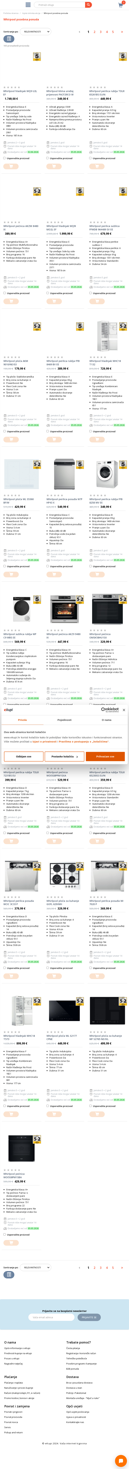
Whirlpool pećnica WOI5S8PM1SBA (14, 1175)
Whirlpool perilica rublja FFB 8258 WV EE (106, 501)
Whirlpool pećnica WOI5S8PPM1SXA (57, 774)
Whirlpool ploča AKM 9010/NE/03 (15, 362)
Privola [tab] (22, 719)
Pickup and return (13, 1432)
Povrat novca (11, 1422)
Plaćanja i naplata (13, 1382)
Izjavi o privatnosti (45, 741)
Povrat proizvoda (13, 1417)
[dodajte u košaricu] (11, 166)
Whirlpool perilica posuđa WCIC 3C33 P (18, 902)
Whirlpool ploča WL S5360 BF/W (18, 501)
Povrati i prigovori (13, 1411)
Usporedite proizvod (16, 158)
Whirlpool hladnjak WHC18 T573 (19, 1037)
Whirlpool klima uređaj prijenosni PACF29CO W (59, 92)
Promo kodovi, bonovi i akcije (19, 1398)
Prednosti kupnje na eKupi (18, 1353)
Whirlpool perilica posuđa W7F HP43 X (64, 501)
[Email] (51, 1317)
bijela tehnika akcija (31, 13)
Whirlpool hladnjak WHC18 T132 (105, 362)
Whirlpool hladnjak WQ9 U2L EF (20, 92)
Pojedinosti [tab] (65, 719)
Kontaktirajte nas (75, 1422)
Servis (7, 1427)
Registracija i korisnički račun (81, 1353)
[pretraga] (88, 5)
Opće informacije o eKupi (17, 1348)
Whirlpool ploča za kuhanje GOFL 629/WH (62, 902)
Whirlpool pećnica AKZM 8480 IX (20, 227)
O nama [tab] (106, 719)
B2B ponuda (72, 1368)
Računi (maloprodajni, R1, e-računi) (22, 1392)
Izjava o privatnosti (76, 1417)
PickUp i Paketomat (76, 1392)
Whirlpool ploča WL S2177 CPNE (61, 1037)
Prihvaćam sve (105, 756)
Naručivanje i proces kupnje (18, 1387)
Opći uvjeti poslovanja (77, 1411)
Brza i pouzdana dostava (79, 1382)
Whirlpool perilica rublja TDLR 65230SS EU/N (107, 774)
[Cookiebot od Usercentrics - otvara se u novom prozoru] (104, 709)
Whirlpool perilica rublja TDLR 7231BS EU (21, 774)
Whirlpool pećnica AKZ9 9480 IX (63, 635)
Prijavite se (89, 1317)
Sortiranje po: (10, 31)
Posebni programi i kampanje (81, 1363)
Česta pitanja (73, 1348)
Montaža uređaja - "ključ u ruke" (83, 1398)
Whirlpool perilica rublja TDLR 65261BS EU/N (107, 92)
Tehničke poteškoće (76, 1358)
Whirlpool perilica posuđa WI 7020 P (106, 902)
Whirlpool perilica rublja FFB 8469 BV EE (63, 362)
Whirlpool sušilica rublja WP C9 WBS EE (19, 635)
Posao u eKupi (11, 1358)
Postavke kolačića (65, 756)
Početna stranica (10, 13)
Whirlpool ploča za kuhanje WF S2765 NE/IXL (105, 1037)
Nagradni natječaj (13, 1363)
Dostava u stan (74, 1387)
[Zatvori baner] (124, 710)
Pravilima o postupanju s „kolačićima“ (84, 741)
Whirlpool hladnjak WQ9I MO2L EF (61, 227)
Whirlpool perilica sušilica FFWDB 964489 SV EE (104, 227)
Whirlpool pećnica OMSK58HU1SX (100, 635)
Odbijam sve (23, 756)
